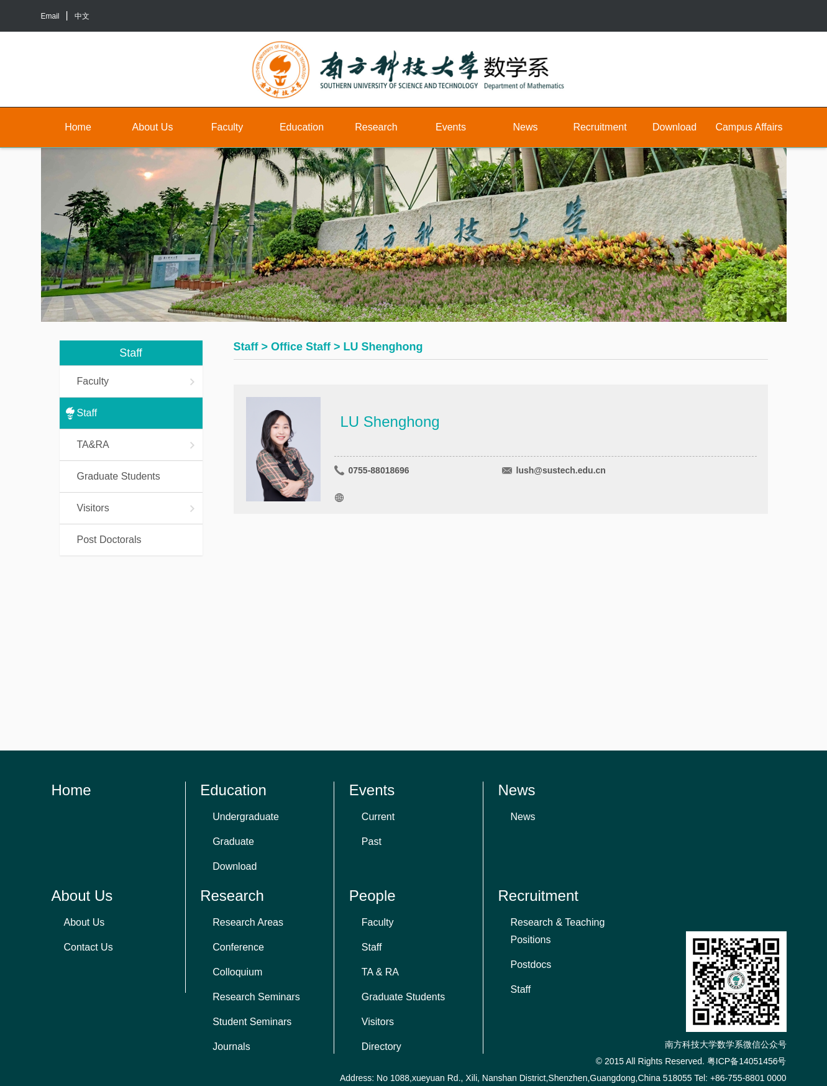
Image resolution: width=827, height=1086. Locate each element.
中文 (82, 16)
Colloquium (237, 972)
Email (50, 16)
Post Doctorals (109, 539)
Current (378, 816)
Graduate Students (118, 476)
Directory (381, 1046)
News (525, 127)
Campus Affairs (748, 127)
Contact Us (88, 947)
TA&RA (136, 444)
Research (376, 127)
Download (674, 127)
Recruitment (599, 127)
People (372, 895)
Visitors (136, 508)
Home (78, 127)
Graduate (233, 841)
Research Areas (247, 922)
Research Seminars (256, 997)
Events (451, 127)
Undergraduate (245, 816)
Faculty (227, 127)
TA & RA (380, 972)
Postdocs (531, 964)
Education (302, 127)
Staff (87, 413)
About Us (152, 127)
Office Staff (301, 346)
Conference (238, 947)
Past (372, 841)
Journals (231, 1046)
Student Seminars (251, 1021)
